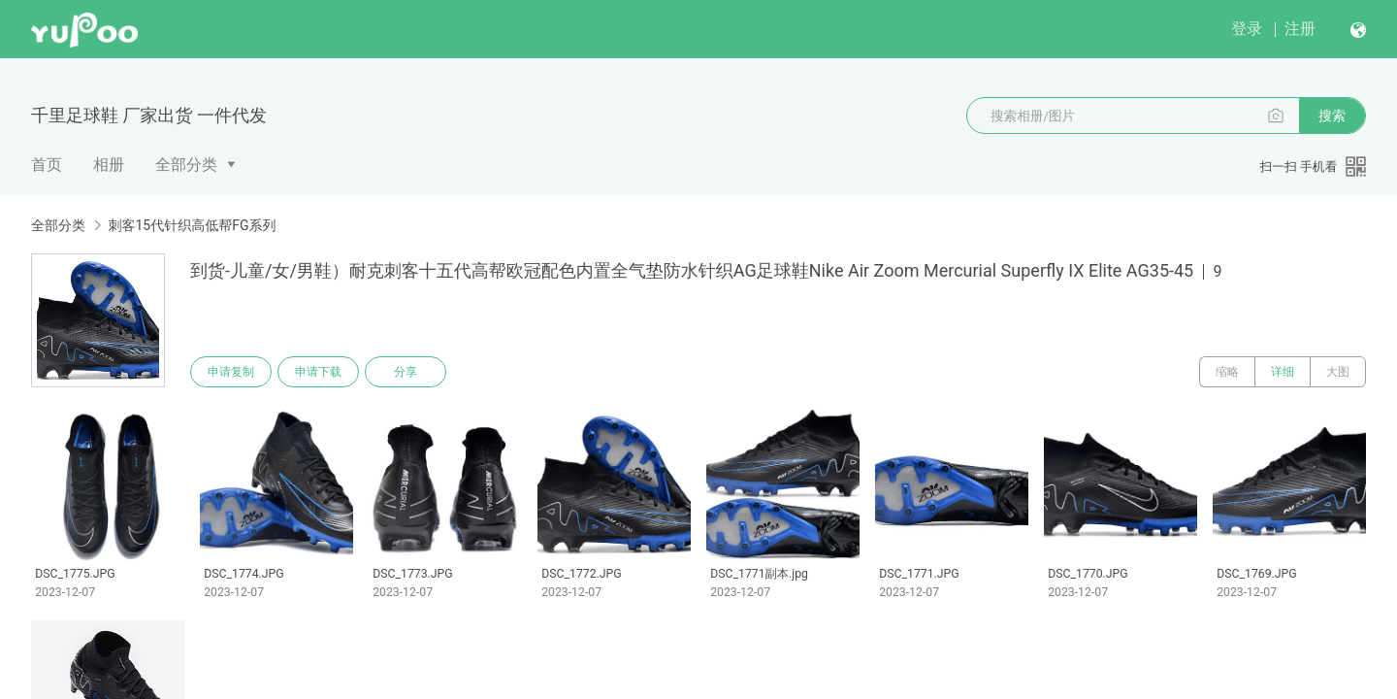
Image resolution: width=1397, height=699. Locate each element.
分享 (405, 372)
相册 (108, 164)
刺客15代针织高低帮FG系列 (192, 225)
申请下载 (318, 372)
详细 (1282, 372)
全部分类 (186, 164)
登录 (1246, 28)
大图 (1337, 372)
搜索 (1332, 115)
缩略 (1227, 372)
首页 (46, 164)
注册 (1300, 28)
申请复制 (231, 372)
